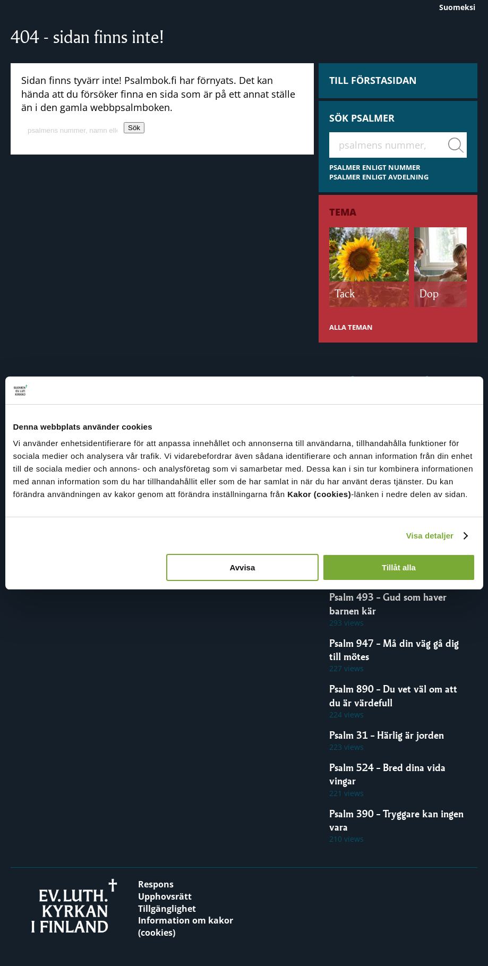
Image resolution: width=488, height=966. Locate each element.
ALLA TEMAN (351, 327)
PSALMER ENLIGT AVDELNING (379, 177)
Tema (342, 212)
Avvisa (242, 567)
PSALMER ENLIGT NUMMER (375, 167)
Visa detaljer (429, 535)
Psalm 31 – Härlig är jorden (386, 735)
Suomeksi (457, 7)
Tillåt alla (399, 567)
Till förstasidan (373, 80)
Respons (156, 884)
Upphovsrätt (165, 896)
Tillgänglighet (167, 908)
